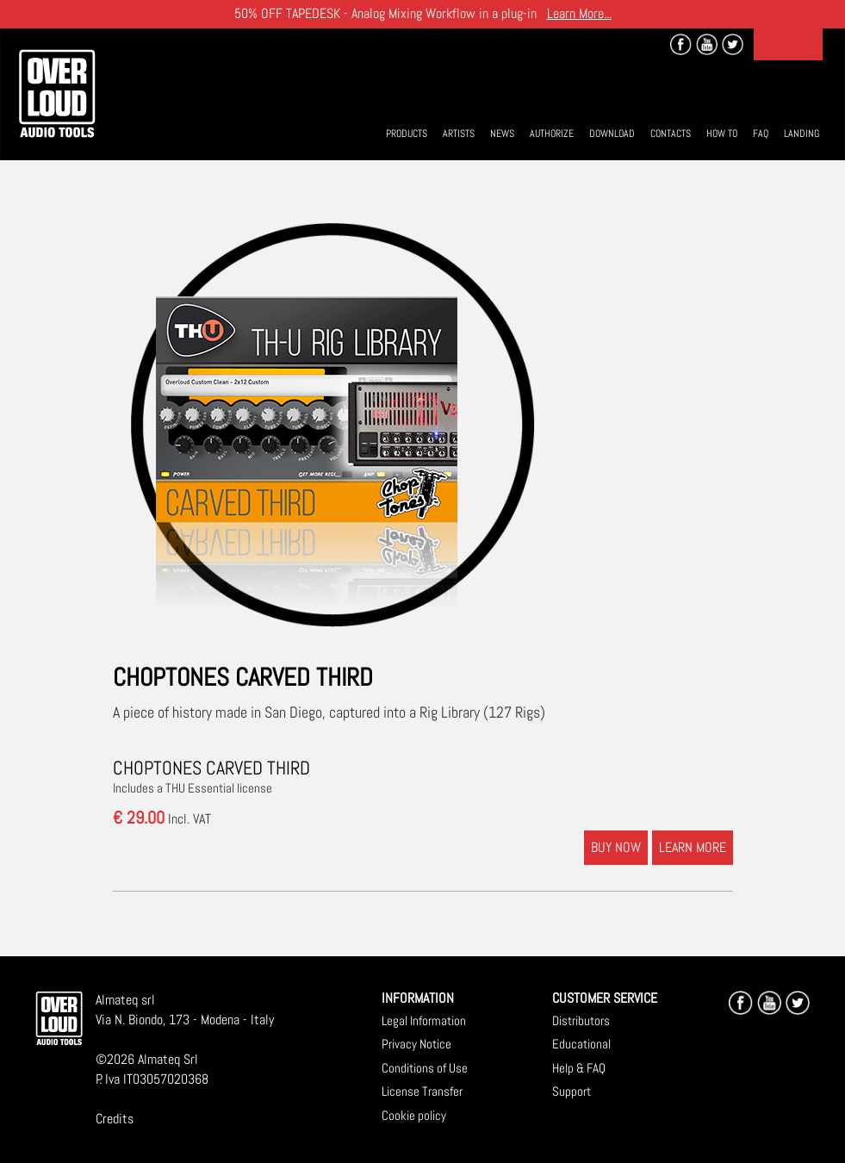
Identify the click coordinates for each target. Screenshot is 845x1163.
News (502, 133)
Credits (115, 1119)
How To (721, 133)
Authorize (552, 133)
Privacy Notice (416, 1044)
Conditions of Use (425, 1068)
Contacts (670, 133)
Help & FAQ (579, 1068)
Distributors (581, 1020)
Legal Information (424, 1020)
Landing (801, 133)
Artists (459, 133)
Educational (581, 1044)
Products (406, 133)
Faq (760, 133)
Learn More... (579, 13)
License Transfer (422, 1091)
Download (612, 133)
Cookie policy (414, 1115)
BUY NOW (616, 847)
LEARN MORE (692, 847)
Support (571, 1091)
